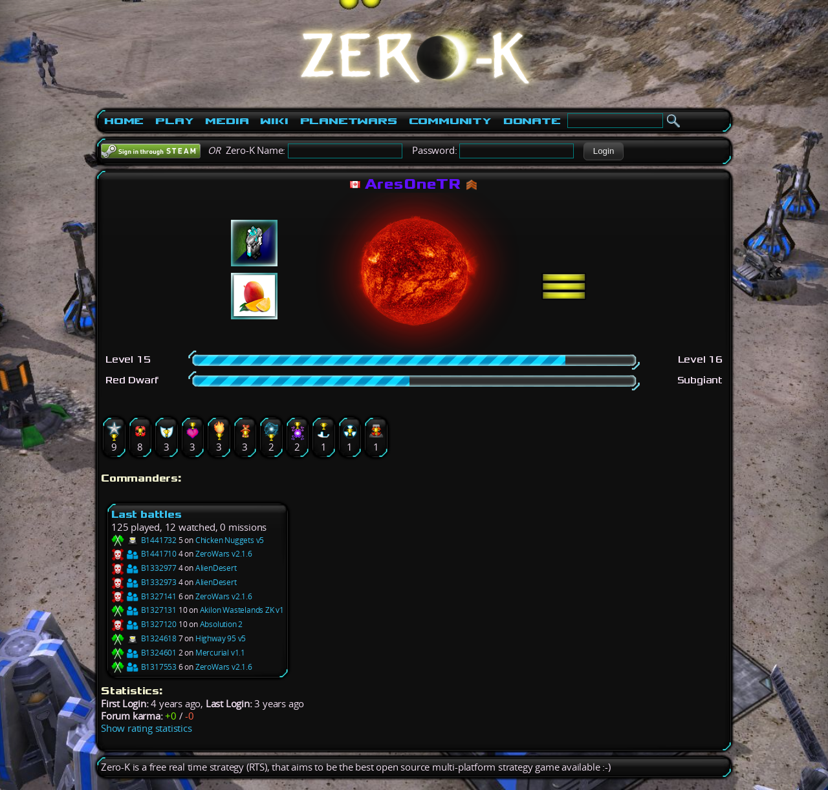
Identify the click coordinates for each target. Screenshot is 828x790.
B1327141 (144, 596)
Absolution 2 (221, 624)
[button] (603, 151)
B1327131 (144, 609)
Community (450, 121)
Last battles (146, 514)
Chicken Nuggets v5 (229, 540)
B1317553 (144, 666)
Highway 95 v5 (220, 638)
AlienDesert (216, 567)
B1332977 (144, 567)
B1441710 (144, 553)
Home (124, 121)
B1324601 (144, 652)
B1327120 (144, 624)
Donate (532, 121)
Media (226, 121)
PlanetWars (348, 121)
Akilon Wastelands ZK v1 (242, 609)
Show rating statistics (146, 728)
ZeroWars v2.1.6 (223, 553)
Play (174, 121)
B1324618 (144, 638)
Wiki (274, 121)
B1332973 (144, 582)
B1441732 (144, 540)
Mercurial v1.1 (220, 652)
